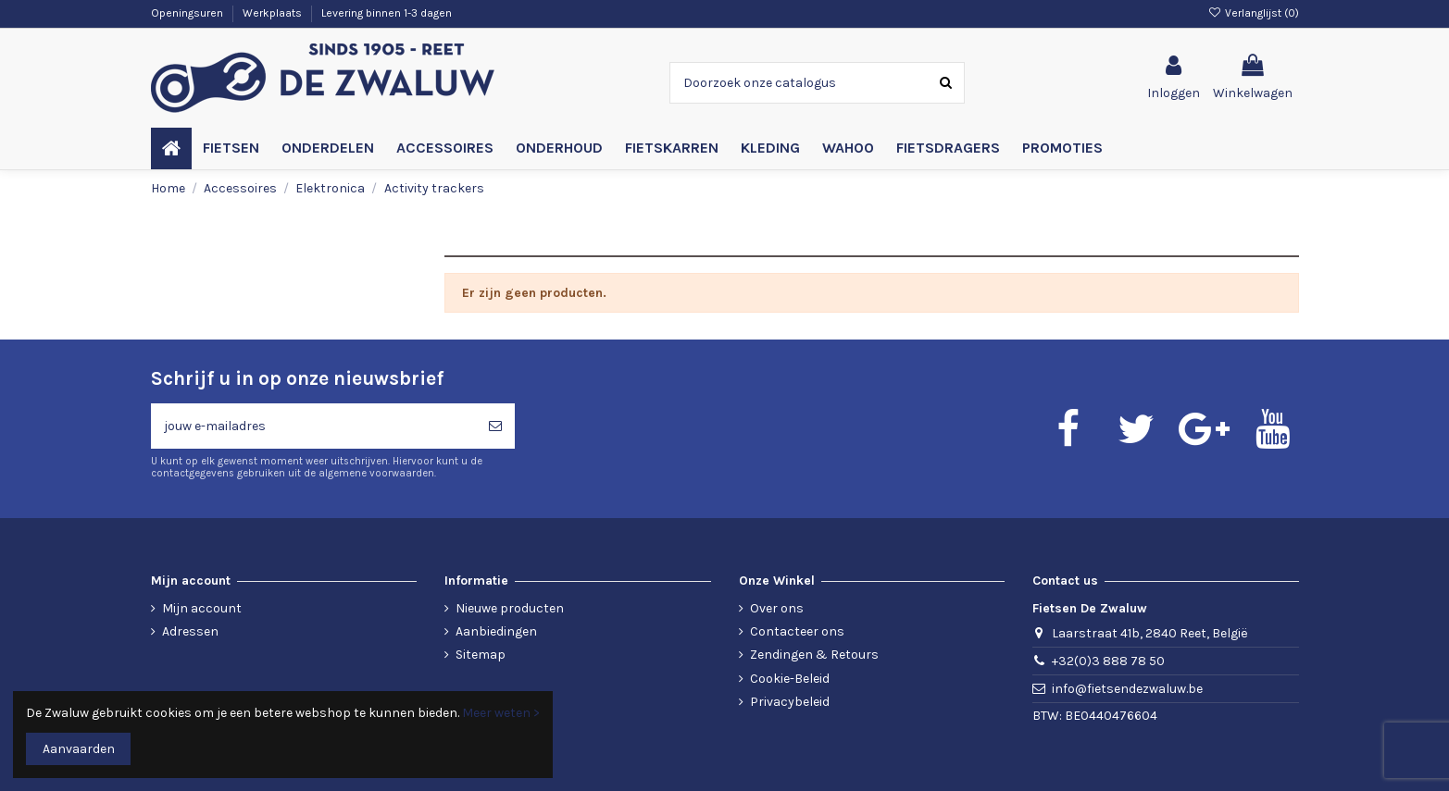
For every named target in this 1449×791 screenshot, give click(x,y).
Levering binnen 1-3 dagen (386, 12)
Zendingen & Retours (814, 654)
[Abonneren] (495, 426)
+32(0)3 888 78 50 (1108, 661)
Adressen (190, 631)
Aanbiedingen (496, 631)
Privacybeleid (790, 702)
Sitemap (481, 654)
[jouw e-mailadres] (313, 426)
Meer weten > (501, 713)
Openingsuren (188, 12)
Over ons (777, 608)
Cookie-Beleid (790, 678)
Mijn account (202, 608)
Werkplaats (274, 12)
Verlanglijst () (1252, 12)
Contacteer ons (797, 631)
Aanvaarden (79, 749)
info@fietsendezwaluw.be (1127, 689)
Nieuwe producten (510, 608)
